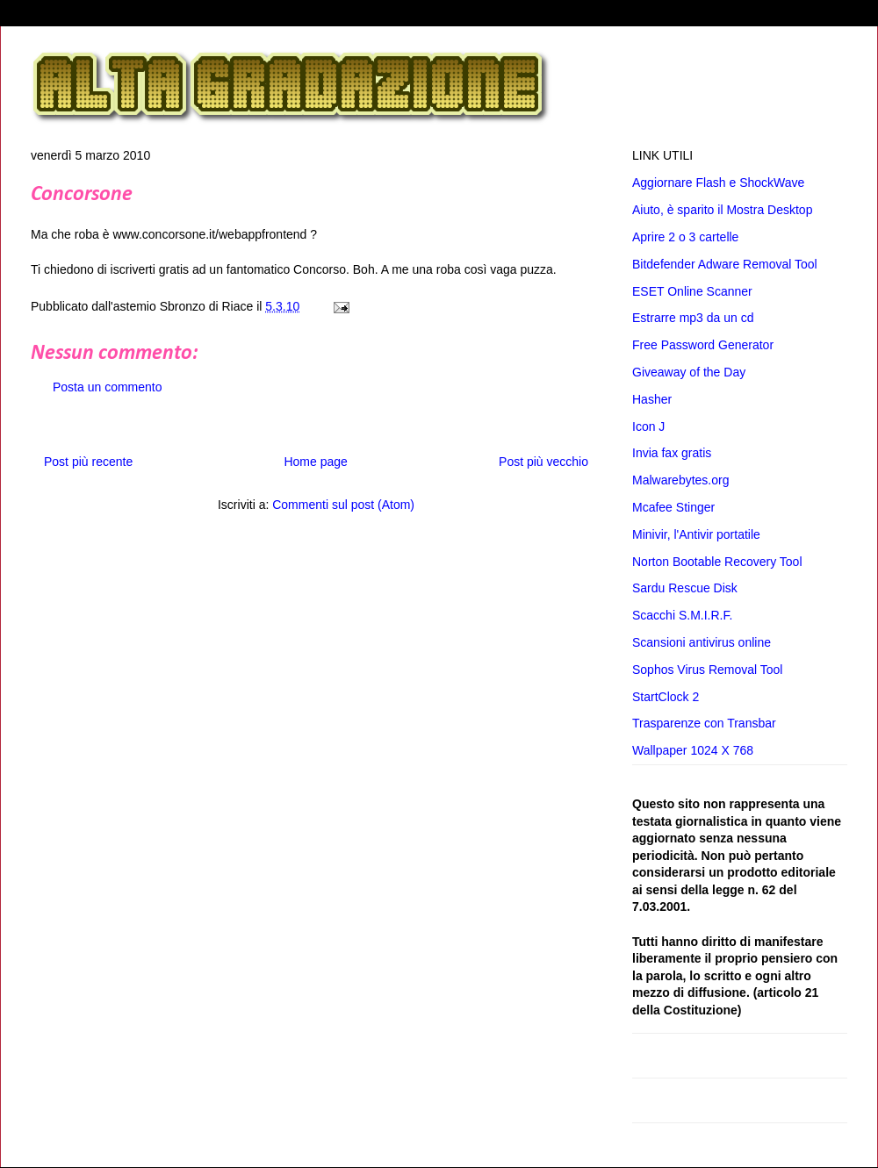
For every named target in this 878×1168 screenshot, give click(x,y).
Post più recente (88, 462)
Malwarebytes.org (681, 480)
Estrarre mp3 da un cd (693, 318)
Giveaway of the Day (688, 372)
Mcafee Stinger (673, 507)
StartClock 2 (665, 697)
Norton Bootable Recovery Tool (717, 562)
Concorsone (82, 194)
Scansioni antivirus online (701, 642)
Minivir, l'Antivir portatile (696, 534)
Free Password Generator (703, 345)
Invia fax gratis (671, 453)
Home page (315, 462)
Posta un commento (107, 387)
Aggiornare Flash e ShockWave (718, 183)
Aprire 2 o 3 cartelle (685, 237)
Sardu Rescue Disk (685, 588)
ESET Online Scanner (692, 291)
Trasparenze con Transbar (704, 723)
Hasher (652, 399)
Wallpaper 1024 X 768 (692, 750)
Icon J (648, 426)
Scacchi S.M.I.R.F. (682, 615)
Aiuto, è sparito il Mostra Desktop (722, 210)
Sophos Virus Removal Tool (707, 670)
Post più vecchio (543, 462)
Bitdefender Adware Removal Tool (724, 264)
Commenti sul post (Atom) (343, 505)
